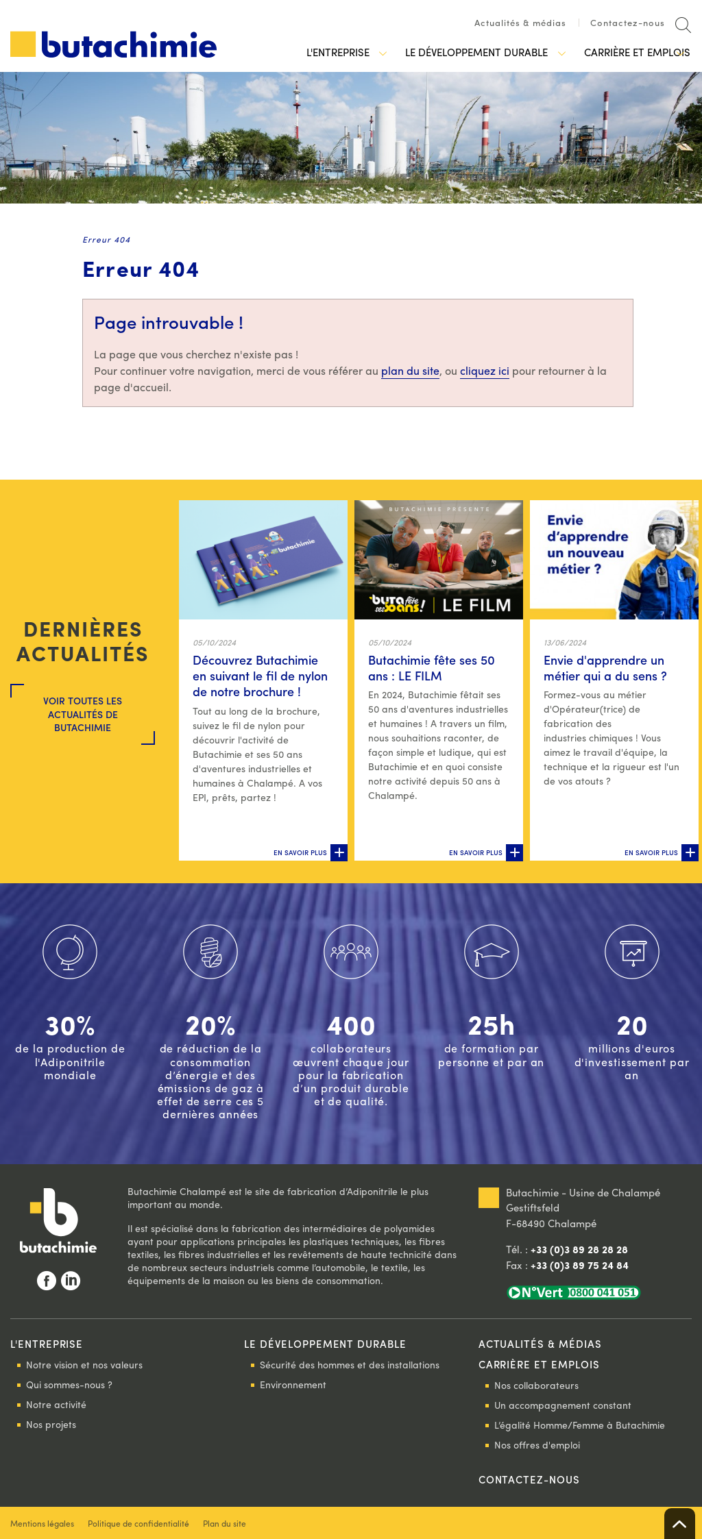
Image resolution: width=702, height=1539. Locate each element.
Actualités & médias (520, 22)
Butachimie (113, 44)
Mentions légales (42, 1523)
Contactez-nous (627, 22)
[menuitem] (527, 26)
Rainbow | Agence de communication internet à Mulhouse (643, 1523)
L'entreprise (327, 52)
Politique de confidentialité (138, 1523)
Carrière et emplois (618, 52)
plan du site (410, 370)
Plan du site (224, 1523)
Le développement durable (462, 52)
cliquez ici (484, 370)
